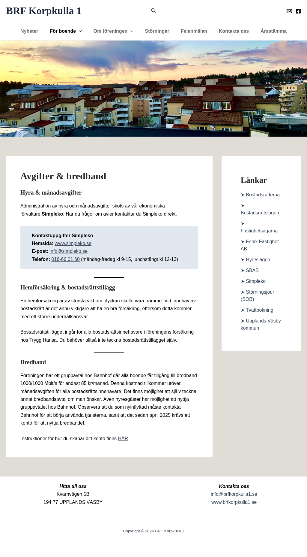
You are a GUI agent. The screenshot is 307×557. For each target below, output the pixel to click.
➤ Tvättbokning (257, 310)
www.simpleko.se (73, 243)
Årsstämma (268, 31)
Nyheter (35, 31)
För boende (70, 31)
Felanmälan (192, 31)
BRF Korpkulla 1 (44, 10)
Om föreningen (115, 31)
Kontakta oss (230, 31)
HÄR (123, 438)
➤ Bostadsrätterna (260, 194)
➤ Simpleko (253, 281)
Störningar (157, 31)
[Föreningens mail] (289, 11)
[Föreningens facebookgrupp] (298, 11)
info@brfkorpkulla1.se (234, 494)
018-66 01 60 (65, 259)
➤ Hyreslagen (255, 259)
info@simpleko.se (69, 251)
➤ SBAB (250, 270)
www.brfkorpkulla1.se (234, 502)
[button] (153, 11)
